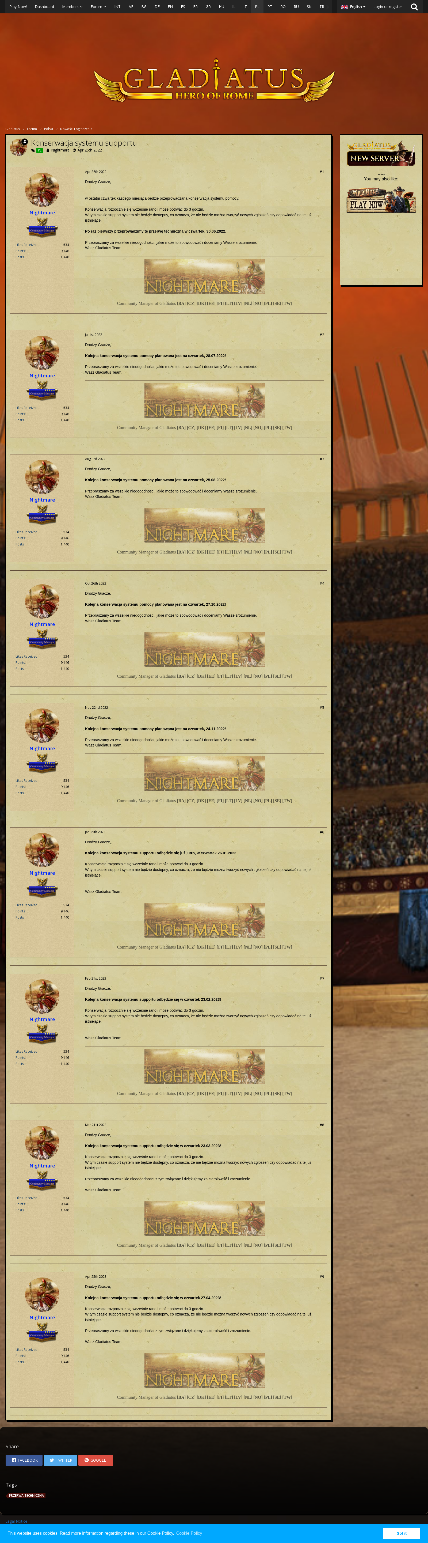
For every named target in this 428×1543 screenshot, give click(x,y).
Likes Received (26, 244)
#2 (322, 334)
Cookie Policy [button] (189, 1533)
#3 (322, 458)
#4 (322, 583)
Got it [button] (401, 1533)
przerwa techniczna (26, 1495)
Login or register (387, 6)
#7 (322, 978)
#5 (322, 707)
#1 (322, 171)
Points (20, 251)
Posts (20, 257)
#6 (322, 832)
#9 (322, 1276)
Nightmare (60, 150)
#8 (322, 1124)
